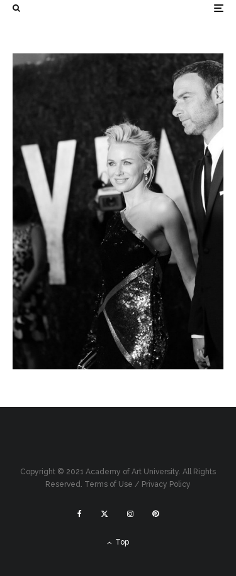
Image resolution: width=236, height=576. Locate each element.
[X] (104, 514)
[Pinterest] (155, 514)
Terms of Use (108, 484)
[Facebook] (79, 514)
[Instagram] (130, 514)
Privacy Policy (166, 484)
